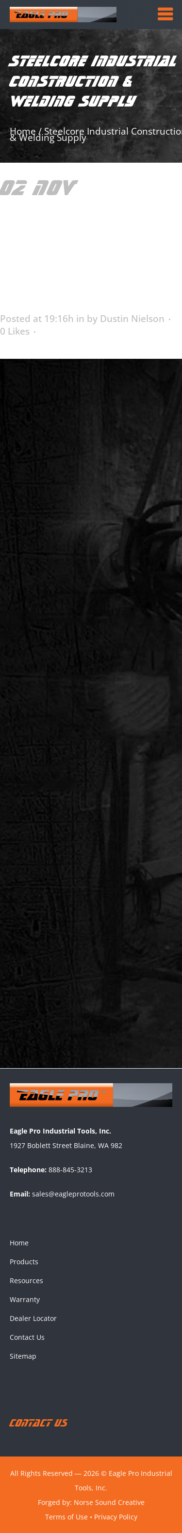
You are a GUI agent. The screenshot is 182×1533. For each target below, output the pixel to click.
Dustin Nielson (132, 318)
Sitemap (23, 1355)
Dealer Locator (33, 1317)
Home (19, 1242)
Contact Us (27, 1336)
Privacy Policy (115, 1515)
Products (24, 1261)
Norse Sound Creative (109, 1501)
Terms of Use (66, 1515)
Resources (26, 1280)
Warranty (25, 1298)
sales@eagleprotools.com (73, 1193)
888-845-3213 (70, 1169)
